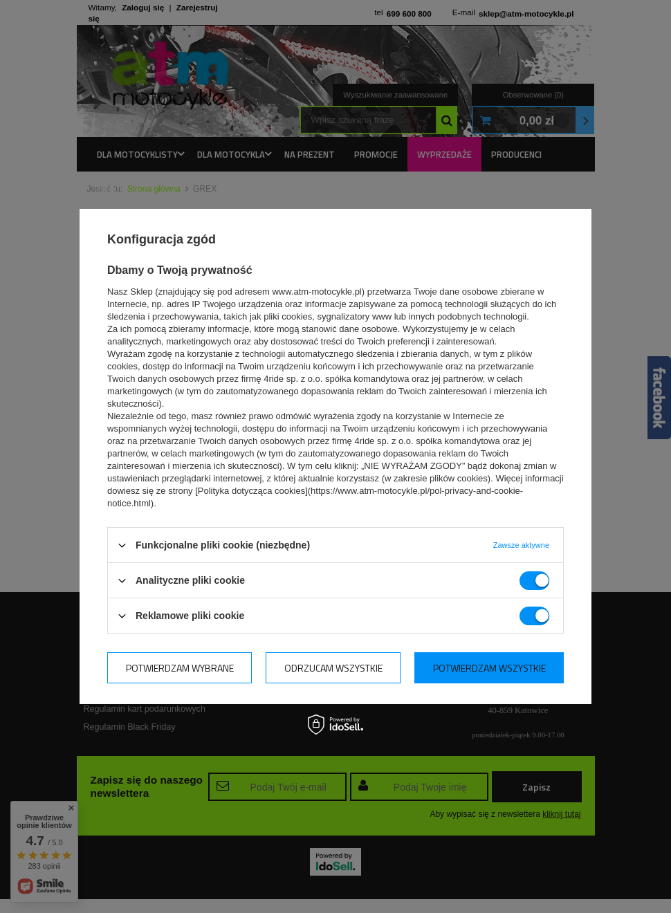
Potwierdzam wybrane (180, 667)
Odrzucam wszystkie (333, 667)
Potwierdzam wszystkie (489, 667)
